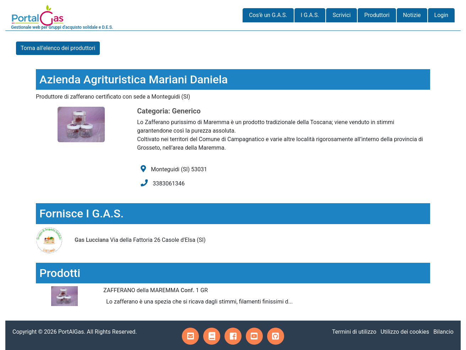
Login (441, 15)
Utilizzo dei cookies (404, 331)
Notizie (412, 15)
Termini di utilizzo (354, 331)
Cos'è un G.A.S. (268, 15)
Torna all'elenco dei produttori (58, 48)
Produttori (376, 15)
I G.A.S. (310, 15)
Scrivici (341, 15)
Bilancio (443, 331)
